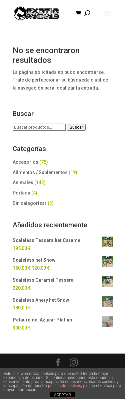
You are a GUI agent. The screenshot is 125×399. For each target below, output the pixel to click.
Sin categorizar (30, 203)
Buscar (76, 127)
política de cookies (64, 385)
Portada (21, 192)
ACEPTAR (62, 395)
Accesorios (25, 162)
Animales (23, 182)
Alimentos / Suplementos (40, 172)
